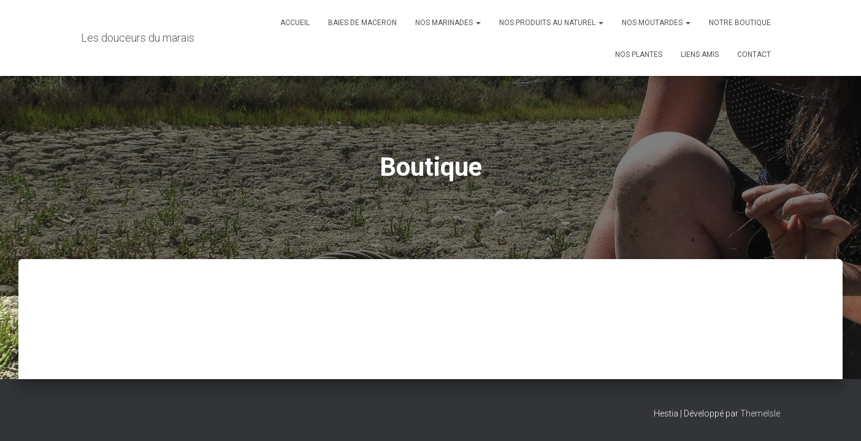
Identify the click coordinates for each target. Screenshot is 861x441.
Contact (754, 54)
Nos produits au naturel (551, 22)
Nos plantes (638, 54)
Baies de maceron (362, 22)
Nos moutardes (656, 22)
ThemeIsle (760, 413)
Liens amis (700, 54)
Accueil (295, 22)
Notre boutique (740, 22)
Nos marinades (448, 22)
